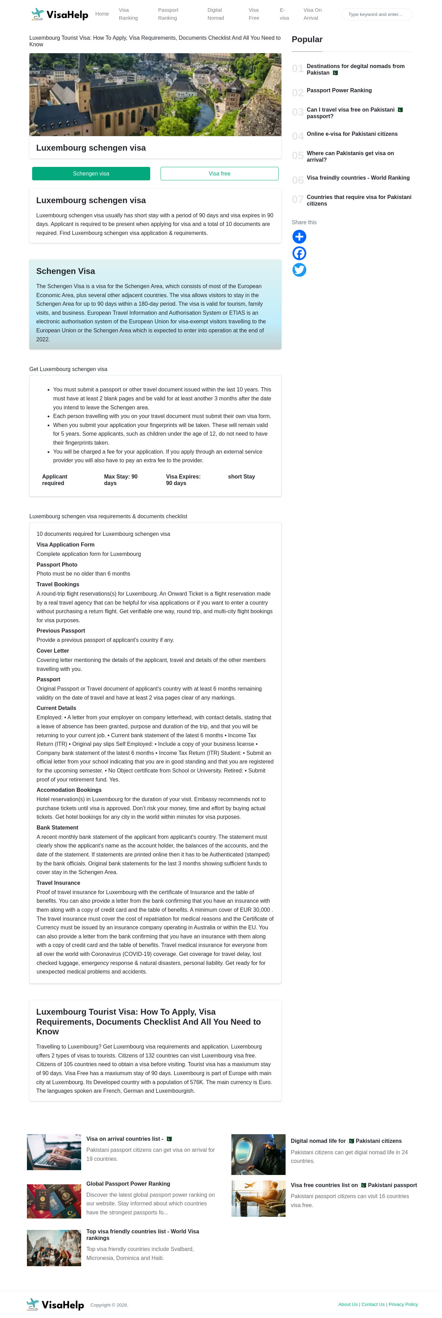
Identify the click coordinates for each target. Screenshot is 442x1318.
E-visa (284, 14)
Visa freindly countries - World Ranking (358, 178)
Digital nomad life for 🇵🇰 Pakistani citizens (346, 1141)
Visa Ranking (128, 14)
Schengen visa (91, 174)
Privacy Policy (403, 1304)
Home (102, 14)
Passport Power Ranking (339, 90)
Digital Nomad (216, 14)
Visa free (220, 174)
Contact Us (373, 1304)
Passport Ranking (168, 14)
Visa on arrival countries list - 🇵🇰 (129, 1139)
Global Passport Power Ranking (128, 1184)
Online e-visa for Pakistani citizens (352, 134)
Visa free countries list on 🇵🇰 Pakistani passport (354, 1185)
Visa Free (254, 14)
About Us (348, 1304)
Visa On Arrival (313, 14)
